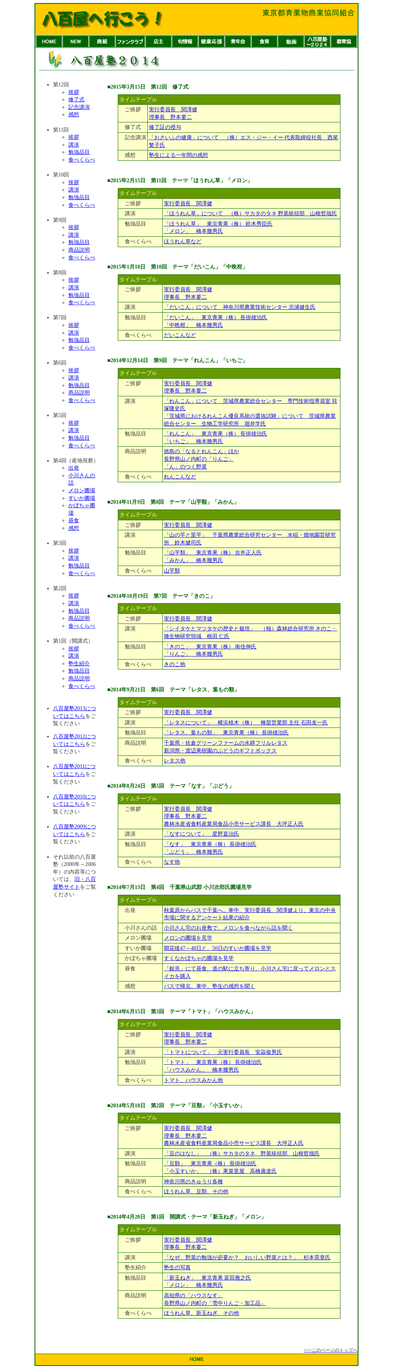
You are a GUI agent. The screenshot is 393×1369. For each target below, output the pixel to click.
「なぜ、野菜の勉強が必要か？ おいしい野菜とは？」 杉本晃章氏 (247, 1257)
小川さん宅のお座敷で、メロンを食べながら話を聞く (228, 928)
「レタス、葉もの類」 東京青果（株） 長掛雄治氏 (226, 733)
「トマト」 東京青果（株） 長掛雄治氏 (213, 1062)
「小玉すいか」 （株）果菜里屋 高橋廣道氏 (220, 1171)
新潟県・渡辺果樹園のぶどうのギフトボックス (220, 751)
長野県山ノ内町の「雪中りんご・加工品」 (215, 1303)
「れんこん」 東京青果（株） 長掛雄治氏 (216, 434)
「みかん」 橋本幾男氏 (193, 560)
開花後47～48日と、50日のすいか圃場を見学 (217, 948)
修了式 (76, 99)
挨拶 (73, 92)
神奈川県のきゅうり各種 (193, 1181)
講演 (73, 145)
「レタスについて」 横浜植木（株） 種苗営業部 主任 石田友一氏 (246, 723)
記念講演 (79, 107)
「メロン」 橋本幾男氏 (193, 231)
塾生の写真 (177, 1267)
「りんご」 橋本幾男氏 (193, 654)
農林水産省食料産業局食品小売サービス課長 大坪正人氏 (234, 824)
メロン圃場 (81, 490)
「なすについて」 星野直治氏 (201, 834)
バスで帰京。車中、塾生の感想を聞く (209, 986)
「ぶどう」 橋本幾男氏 (193, 852)
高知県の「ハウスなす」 (193, 1295)
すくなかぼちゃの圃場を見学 (199, 958)
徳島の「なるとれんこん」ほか (201, 451)
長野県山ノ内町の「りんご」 (199, 459)
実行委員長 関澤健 (173, 109)
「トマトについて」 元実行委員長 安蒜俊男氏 (223, 1052)
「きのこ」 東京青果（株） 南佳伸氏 (210, 647)
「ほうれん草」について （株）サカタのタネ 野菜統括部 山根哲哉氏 (250, 213)
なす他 (172, 862)
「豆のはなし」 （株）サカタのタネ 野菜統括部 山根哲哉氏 (242, 1153)
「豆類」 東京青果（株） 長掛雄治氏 (210, 1163)
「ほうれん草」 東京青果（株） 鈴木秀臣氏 (218, 224)
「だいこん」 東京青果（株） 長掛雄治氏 (216, 317)
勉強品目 (79, 152)
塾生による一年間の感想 (178, 155)
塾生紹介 (79, 663)
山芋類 (172, 571)
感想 (73, 114)
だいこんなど (180, 335)
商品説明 (79, 250)
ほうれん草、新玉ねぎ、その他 (201, 1313)
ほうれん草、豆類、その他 (196, 1191)
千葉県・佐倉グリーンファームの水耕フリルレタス (225, 743)
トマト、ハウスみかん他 (193, 1080)
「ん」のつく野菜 (185, 467)
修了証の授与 (165, 127)
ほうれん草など (182, 241)
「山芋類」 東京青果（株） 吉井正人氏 (213, 553)
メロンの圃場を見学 (188, 938)
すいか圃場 (81, 498)
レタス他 (174, 761)
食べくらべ (81, 160)
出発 (73, 468)
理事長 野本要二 (170, 117)
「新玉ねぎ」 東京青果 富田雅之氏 (207, 1278)
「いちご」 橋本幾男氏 (193, 441)
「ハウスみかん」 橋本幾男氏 (201, 1070)
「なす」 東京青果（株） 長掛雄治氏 (210, 844)
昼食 (73, 520)
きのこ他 (174, 664)
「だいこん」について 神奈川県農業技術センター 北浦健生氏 (240, 307)
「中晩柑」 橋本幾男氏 (193, 325)
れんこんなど (180, 477)
